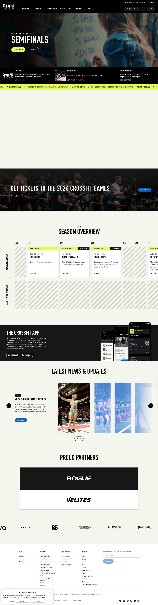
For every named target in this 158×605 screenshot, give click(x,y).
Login (150, 9)
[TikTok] (138, 601)
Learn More (33, 274)
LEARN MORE (32, 50)
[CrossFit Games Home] (8, 6)
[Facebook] (120, 601)
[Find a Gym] (132, 9)
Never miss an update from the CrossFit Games (117, 551)
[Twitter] (124, 601)
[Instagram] (128, 601)
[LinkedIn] (135, 601)
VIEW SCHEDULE (18, 50)
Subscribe (108, 561)
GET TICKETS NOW (145, 190)
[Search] (143, 9)
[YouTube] (131, 601)
